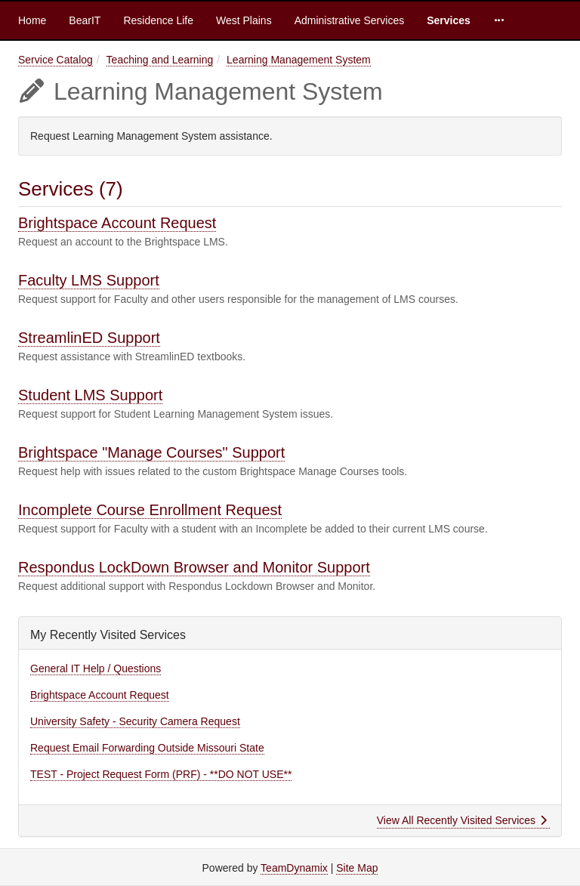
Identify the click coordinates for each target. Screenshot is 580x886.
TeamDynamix (294, 868)
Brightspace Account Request (117, 223)
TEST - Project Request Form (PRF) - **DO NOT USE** (161, 774)
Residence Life (158, 20)
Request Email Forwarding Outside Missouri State (147, 748)
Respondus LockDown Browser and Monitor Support (194, 567)
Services (448, 20)
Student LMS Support (90, 395)
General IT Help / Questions (95, 668)
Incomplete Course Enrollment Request (150, 510)
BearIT (84, 20)
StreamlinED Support (89, 337)
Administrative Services (350, 20)
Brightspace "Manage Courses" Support (151, 452)
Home (32, 20)
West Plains (244, 20)
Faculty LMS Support (88, 280)
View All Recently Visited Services (462, 820)
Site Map (357, 868)
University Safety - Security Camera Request (135, 721)
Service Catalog (55, 60)
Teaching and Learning (160, 60)
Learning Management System (299, 60)
